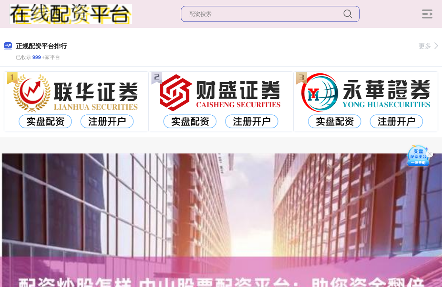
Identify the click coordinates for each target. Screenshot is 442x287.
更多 (428, 46)
